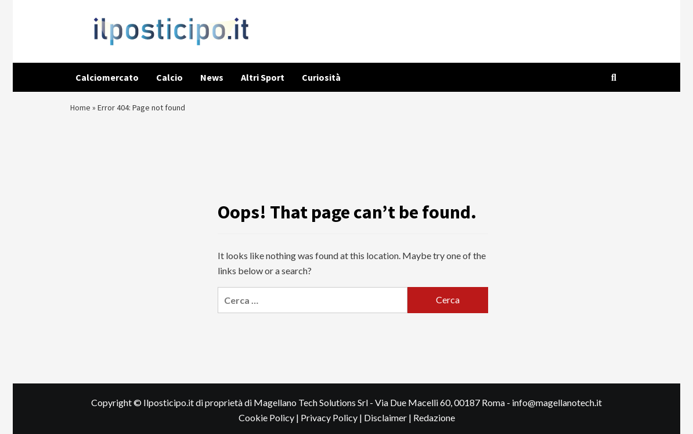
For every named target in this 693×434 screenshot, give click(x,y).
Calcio (169, 77)
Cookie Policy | (270, 424)
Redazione (434, 424)
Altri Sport (262, 77)
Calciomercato (107, 77)
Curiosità (321, 77)
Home (82, 110)
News (211, 77)
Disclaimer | (388, 424)
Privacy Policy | (332, 424)
